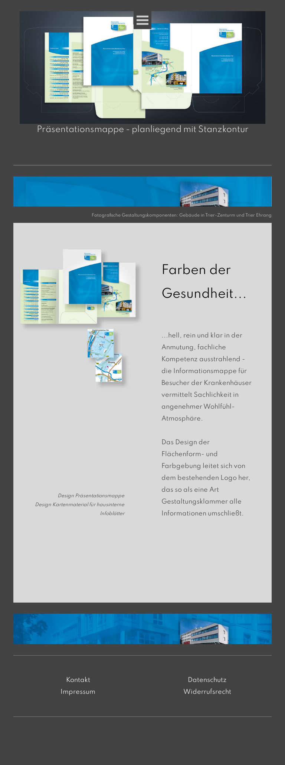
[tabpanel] (148, 214)
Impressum (77, 692)
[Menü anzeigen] (142, 20)
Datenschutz (207, 680)
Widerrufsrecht (207, 692)
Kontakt (78, 680)
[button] (143, 67)
